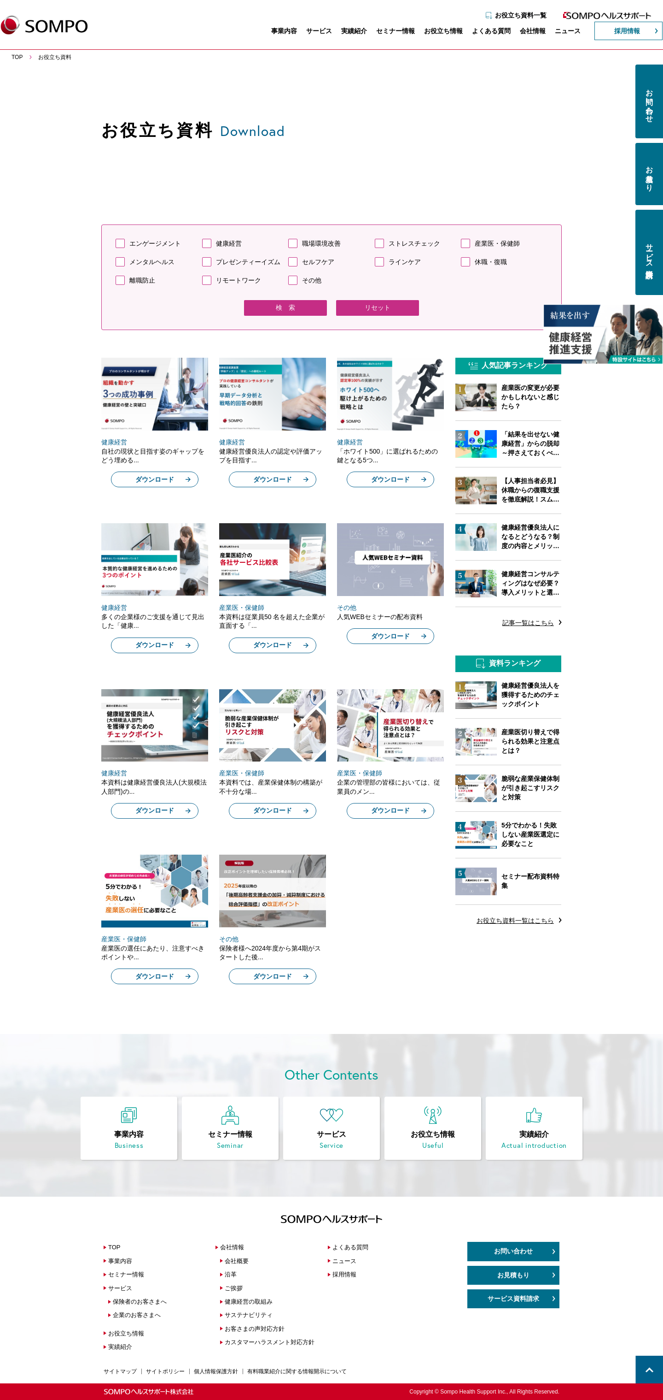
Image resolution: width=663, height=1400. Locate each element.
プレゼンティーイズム (248, 262)
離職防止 (142, 280)
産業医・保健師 (497, 243)
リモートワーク (238, 280)
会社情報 (524, 31)
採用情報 (618, 31)
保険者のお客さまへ (140, 1301)
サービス (310, 31)
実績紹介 (345, 31)
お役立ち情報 (434, 31)
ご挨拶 (234, 1288)
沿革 (231, 1274)
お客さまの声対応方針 (255, 1328)
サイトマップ (120, 1371)
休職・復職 (491, 262)
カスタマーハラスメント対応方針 (269, 1342)
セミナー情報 (386, 31)
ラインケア (405, 262)
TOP (114, 1247)
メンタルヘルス (151, 262)
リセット (377, 307)
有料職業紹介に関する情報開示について (297, 1371)
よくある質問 (482, 31)
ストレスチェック (414, 243)
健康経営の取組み (249, 1301)
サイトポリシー (165, 1371)
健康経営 (229, 243)
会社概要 (237, 1261)
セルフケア (318, 262)
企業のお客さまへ (137, 1314)
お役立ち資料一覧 (512, 12)
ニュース (559, 31)
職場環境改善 (321, 243)
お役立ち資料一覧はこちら (515, 920)
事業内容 (275, 31)
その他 (311, 280)
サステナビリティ (249, 1314)
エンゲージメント (155, 243)
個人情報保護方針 (216, 1371)
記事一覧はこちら (528, 622)
